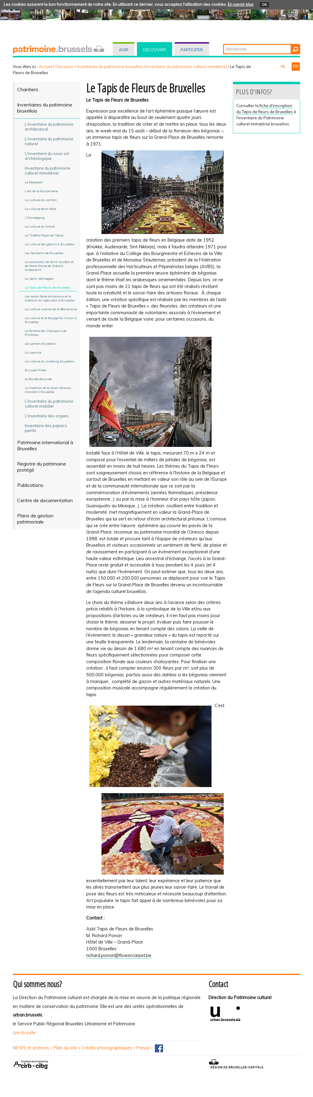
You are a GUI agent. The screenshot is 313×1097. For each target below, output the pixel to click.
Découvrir (154, 49)
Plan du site (65, 1048)
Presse (143, 1048)
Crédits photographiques (106, 1048)
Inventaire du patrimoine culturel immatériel (186, 66)
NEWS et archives (31, 1048)
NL (284, 66)
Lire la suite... (25, 1032)
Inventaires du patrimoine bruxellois (110, 66)
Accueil (45, 66)
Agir (123, 49)
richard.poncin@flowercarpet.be (118, 955)
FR (295, 66)
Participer (192, 49)
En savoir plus (240, 4)
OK (264, 4)
